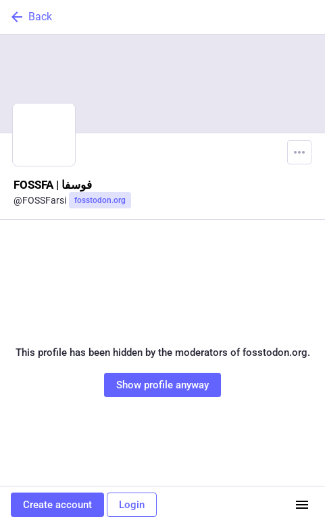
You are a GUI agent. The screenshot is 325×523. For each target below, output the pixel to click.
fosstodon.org (100, 200)
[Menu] (299, 152)
